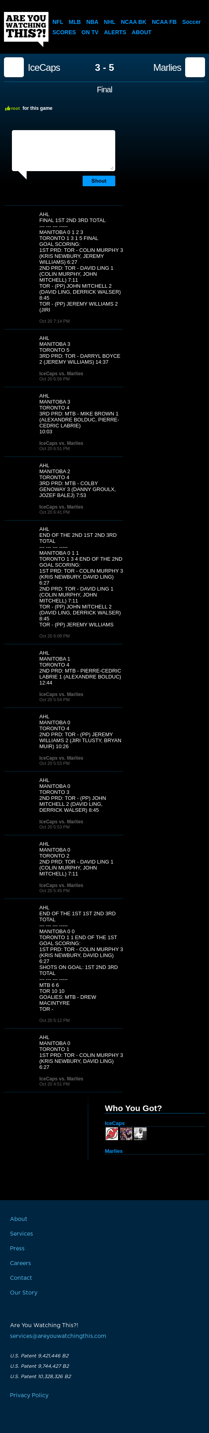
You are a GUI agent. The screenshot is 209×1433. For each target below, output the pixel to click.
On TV (90, 32)
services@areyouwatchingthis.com (58, 1336)
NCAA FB (164, 22)
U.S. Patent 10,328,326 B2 (40, 1376)
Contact (21, 1278)
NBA (92, 22)
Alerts (115, 32)
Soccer (191, 22)
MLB (75, 22)
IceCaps (44, 67)
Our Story (23, 1293)
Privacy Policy (29, 1395)
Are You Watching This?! (26, 29)
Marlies (167, 67)
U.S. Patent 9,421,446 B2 (39, 1355)
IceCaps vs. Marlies (61, 373)
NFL (57, 22)
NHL (110, 22)
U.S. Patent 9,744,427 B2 (39, 1366)
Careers (20, 1263)
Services (21, 1234)
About (142, 32)
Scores (64, 32)
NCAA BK (133, 22)
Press (17, 1249)
